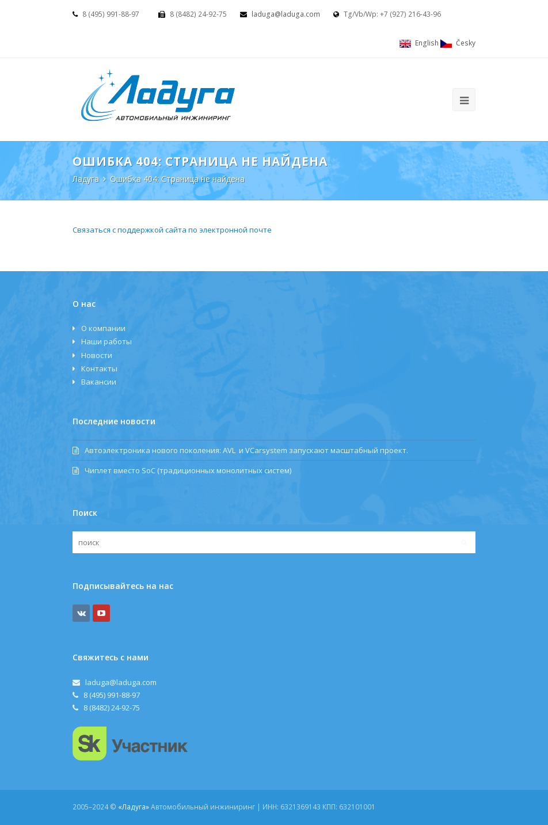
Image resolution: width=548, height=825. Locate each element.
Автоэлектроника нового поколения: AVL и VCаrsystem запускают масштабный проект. (240, 450)
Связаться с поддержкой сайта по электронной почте (172, 230)
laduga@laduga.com (286, 14)
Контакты (99, 368)
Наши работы (106, 341)
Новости (96, 355)
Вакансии (98, 382)
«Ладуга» (133, 807)
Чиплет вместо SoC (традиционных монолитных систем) (182, 470)
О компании (103, 328)
